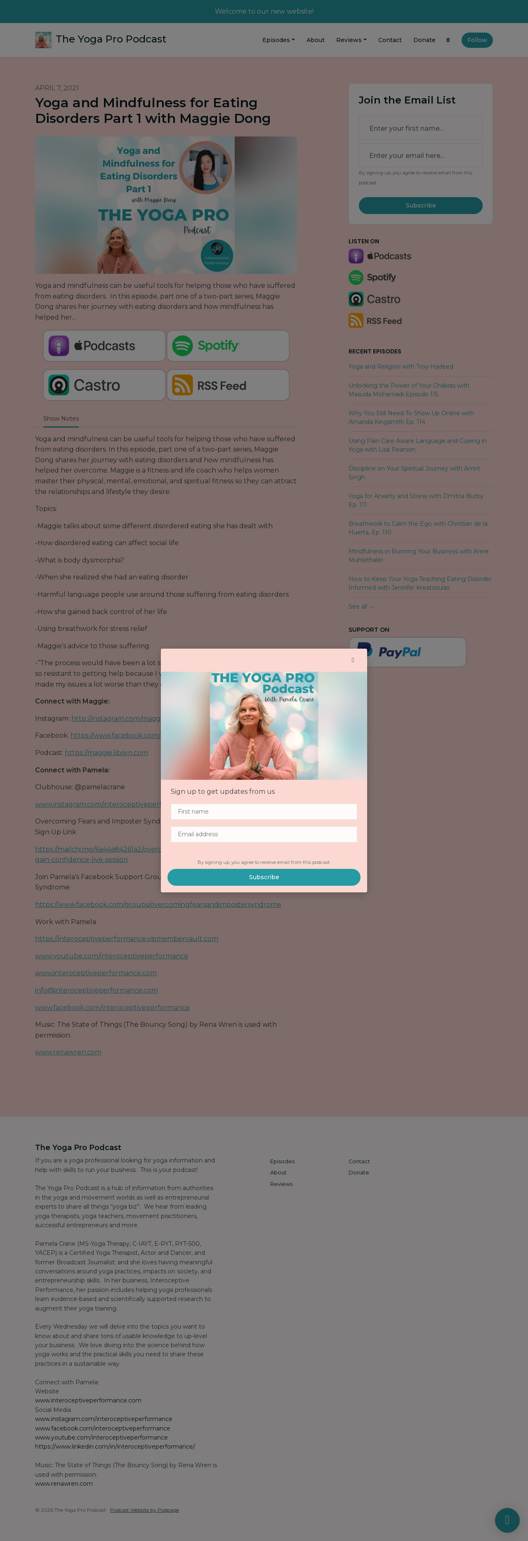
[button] (353, 660)
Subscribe (264, 877)
